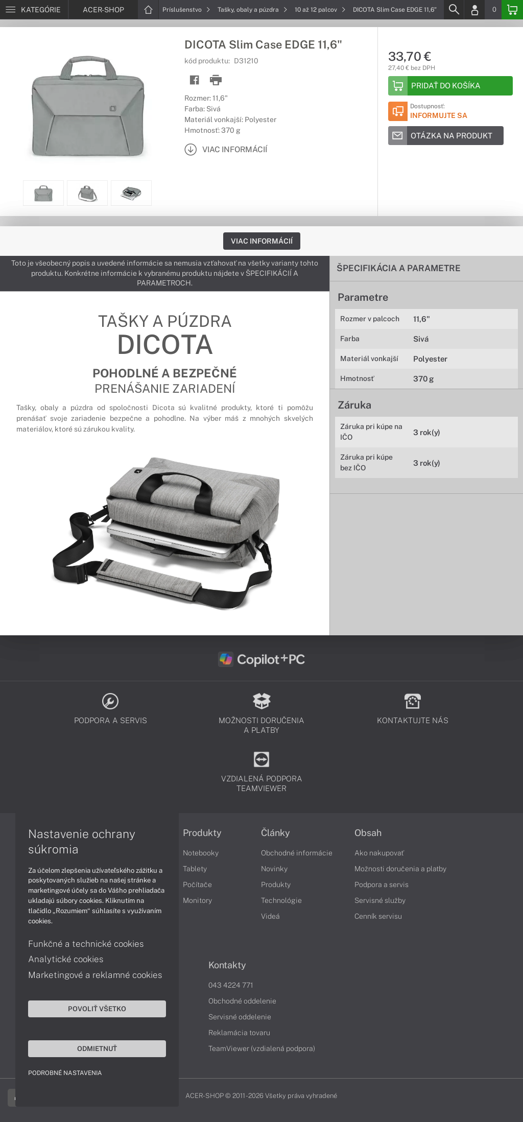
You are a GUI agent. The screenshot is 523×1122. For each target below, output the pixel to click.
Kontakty (227, 965)
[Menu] (34, 9)
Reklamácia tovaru (239, 1033)
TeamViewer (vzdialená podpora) (261, 1048)
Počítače (197, 884)
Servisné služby (380, 900)
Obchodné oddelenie (242, 1001)
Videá (270, 916)
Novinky (274, 869)
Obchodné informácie (296, 853)
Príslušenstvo (186, 9)
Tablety (195, 869)
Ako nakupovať (379, 853)
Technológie (281, 900)
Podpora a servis (381, 884)
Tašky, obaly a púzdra (253, 9)
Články (275, 833)
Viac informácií (262, 241)
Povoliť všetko (97, 1009)
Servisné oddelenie (239, 1017)
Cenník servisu (378, 916)
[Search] (453, 9)
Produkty (202, 833)
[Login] (474, 9)
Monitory (197, 900)
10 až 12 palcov (320, 9)
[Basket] (512, 9)
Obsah (368, 833)
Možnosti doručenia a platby (400, 869)
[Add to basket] (450, 86)
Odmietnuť (97, 1048)
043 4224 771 (230, 985)
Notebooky (201, 853)
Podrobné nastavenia (65, 1073)
